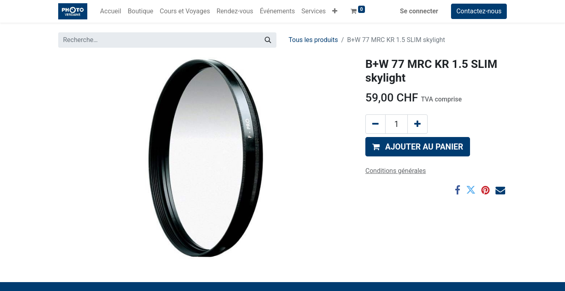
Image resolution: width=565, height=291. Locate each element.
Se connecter (419, 11)
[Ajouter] (417, 124)
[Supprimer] (375, 124)
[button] (335, 11)
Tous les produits (313, 40)
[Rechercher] (267, 40)
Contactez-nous (479, 11)
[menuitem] (110, 11)
